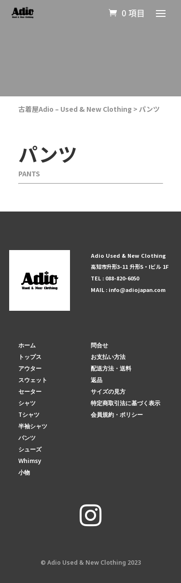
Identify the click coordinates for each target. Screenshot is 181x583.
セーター (30, 391)
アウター (30, 368)
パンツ (149, 109)
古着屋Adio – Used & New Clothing (75, 109)
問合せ (99, 345)
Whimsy (30, 461)
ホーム (27, 345)
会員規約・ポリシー (117, 415)
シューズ (30, 449)
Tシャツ (29, 415)
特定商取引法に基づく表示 (125, 403)
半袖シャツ (32, 426)
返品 (96, 380)
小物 (24, 472)
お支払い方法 (108, 357)
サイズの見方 (108, 391)
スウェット (32, 380)
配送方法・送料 (111, 368)
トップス (30, 357)
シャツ (27, 403)
